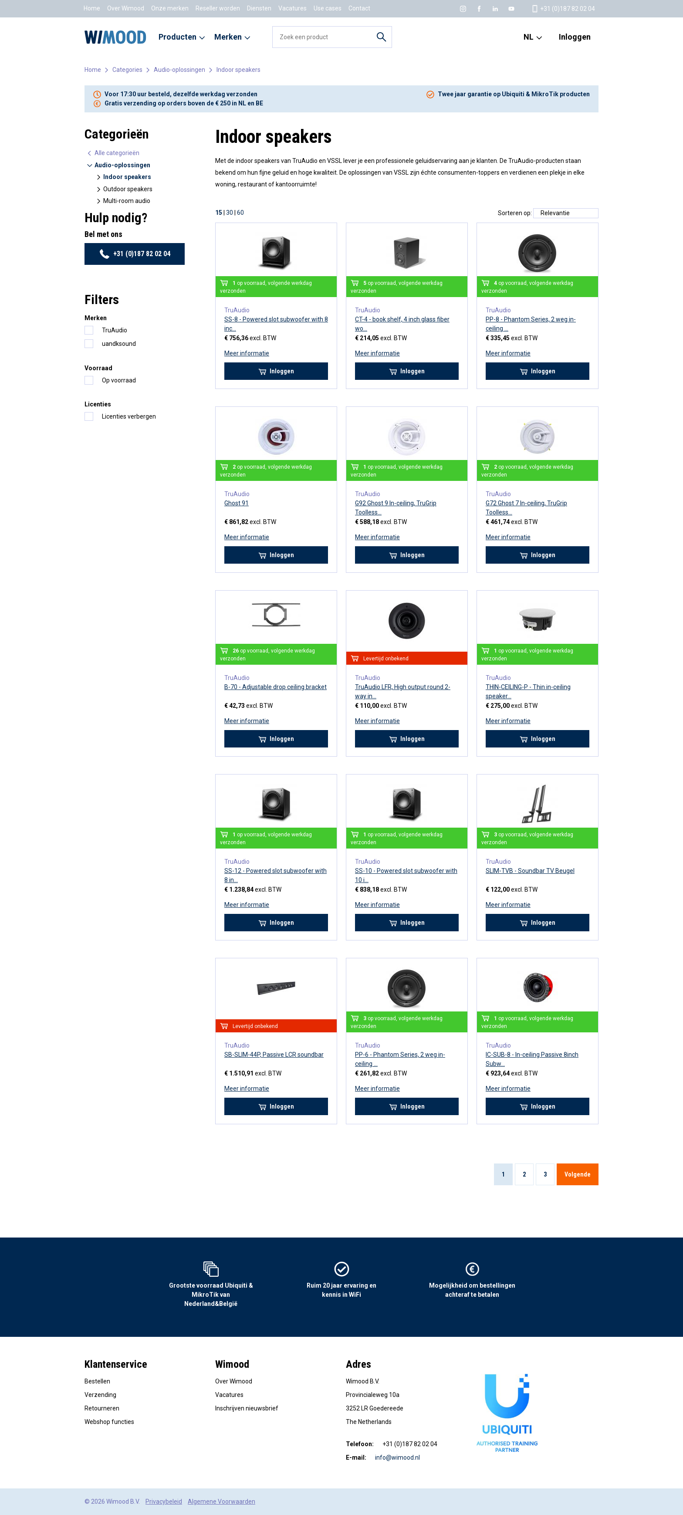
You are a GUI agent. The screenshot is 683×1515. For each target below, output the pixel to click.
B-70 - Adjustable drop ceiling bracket (275, 686)
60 (240, 212)
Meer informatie (246, 353)
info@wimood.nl (397, 1457)
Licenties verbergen (129, 416)
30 (229, 212)
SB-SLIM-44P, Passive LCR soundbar (274, 1054)
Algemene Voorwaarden (221, 1501)
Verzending (100, 1394)
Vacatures (292, 8)
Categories (127, 69)
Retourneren (102, 1408)
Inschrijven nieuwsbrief (246, 1408)
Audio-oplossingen (179, 69)
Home (92, 8)
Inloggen (575, 36)
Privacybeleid (163, 1501)
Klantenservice (116, 1364)
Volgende (578, 1174)
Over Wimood (125, 8)
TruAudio (114, 330)
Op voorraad (119, 380)
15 (218, 212)
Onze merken (170, 8)
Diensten (259, 8)
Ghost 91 (236, 503)
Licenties (98, 404)
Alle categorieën (112, 153)
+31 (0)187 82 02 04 (134, 254)
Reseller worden (218, 8)
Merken (96, 317)
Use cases (328, 8)
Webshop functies (109, 1421)
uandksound (119, 343)
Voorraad (98, 368)
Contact (359, 8)
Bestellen (97, 1381)
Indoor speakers (238, 69)
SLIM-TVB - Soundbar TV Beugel (530, 870)
